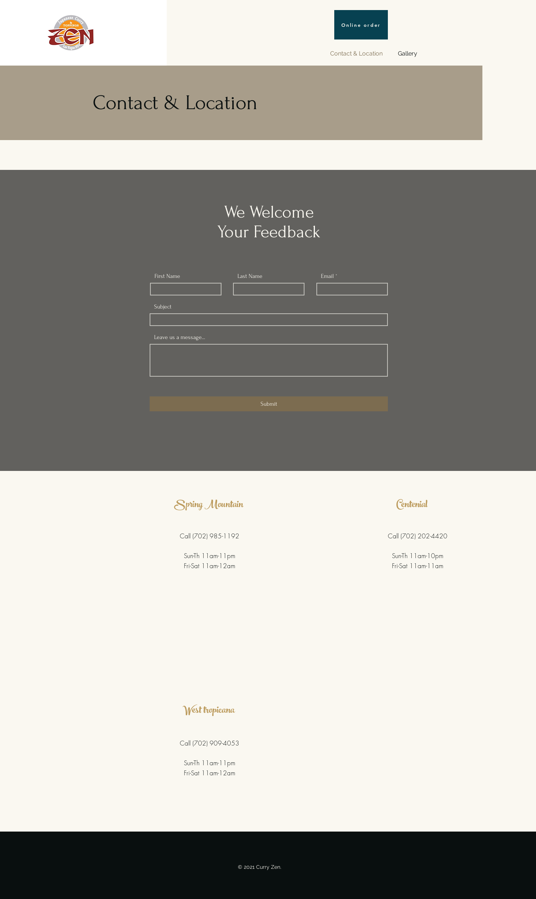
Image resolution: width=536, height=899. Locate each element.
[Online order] (361, 24)
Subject (163, 307)
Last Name (249, 276)
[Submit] (269, 403)
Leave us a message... (179, 337)
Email (327, 276)
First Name (167, 276)
